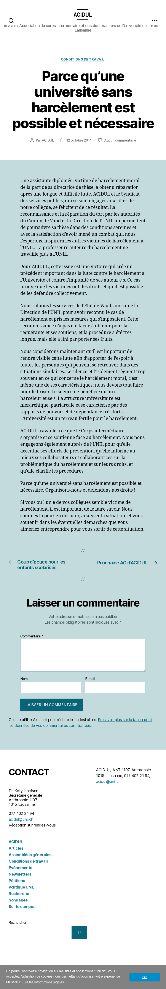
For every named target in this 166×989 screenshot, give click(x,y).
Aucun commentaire (120, 147)
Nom (24, 687)
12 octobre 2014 (78, 147)
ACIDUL (47, 147)
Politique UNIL (21, 895)
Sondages (18, 908)
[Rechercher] (79, 940)
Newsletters (20, 882)
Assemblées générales (30, 862)
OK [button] (144, 977)
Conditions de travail (83, 66)
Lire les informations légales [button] (43, 982)
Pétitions (17, 888)
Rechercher (17, 930)
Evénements (20, 875)
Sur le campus (22, 914)
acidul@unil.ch (21, 827)
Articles (16, 856)
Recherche (19, 901)
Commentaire (32, 644)
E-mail (89, 687)
